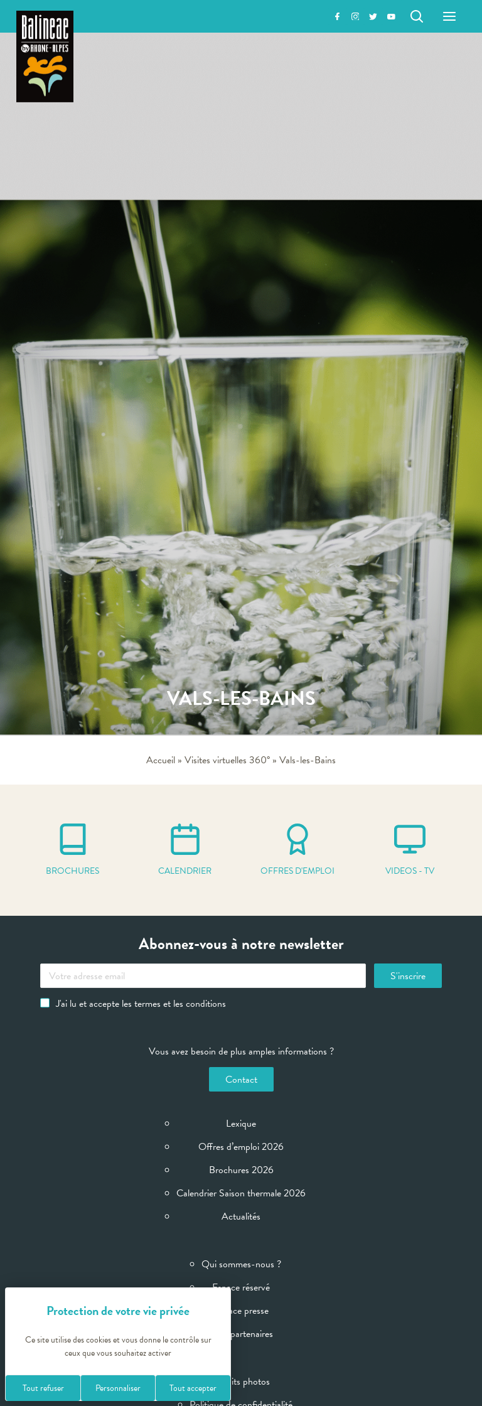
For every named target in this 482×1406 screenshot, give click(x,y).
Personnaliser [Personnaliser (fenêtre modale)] (118, 1388)
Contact (241, 1079)
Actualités (241, 1216)
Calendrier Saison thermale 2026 (241, 1193)
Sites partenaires (241, 1333)
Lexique (241, 1123)
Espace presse (241, 1310)
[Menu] (449, 16)
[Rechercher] (416, 16)
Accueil (160, 760)
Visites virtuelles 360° (227, 760)
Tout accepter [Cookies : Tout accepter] (193, 1388)
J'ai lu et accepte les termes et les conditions (133, 1003)
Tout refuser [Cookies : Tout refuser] (43, 1388)
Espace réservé (241, 1287)
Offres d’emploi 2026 (241, 1146)
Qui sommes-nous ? (241, 1264)
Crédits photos (241, 1381)
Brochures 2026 (241, 1170)
